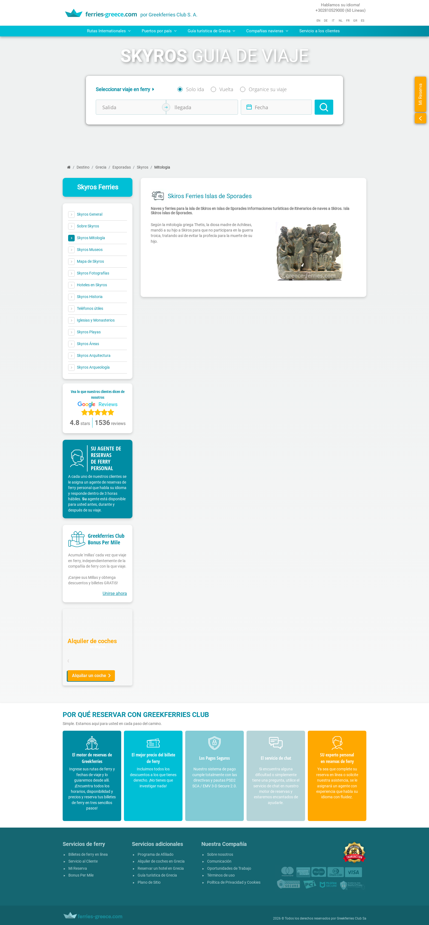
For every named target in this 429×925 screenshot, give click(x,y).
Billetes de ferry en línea (88, 854)
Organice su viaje (268, 89)
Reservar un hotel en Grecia (161, 868)
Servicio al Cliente (83, 861)
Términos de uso (221, 875)
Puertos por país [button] (159, 30)
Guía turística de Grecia (157, 875)
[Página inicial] (69, 167)
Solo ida (195, 89)
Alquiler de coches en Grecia (161, 861)
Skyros (142, 167)
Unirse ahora (115, 593)
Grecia (100, 167)
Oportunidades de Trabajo (229, 868)
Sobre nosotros (220, 854)
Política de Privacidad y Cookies (233, 882)
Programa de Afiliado (155, 854)
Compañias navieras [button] (267, 30)
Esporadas (121, 167)
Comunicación (219, 861)
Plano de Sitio (149, 882)
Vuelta (226, 89)
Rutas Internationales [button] (109, 30)
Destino (83, 167)
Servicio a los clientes (319, 30)
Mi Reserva (77, 868)
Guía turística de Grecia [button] (211, 30)
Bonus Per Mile (81, 875)
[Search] (324, 107)
